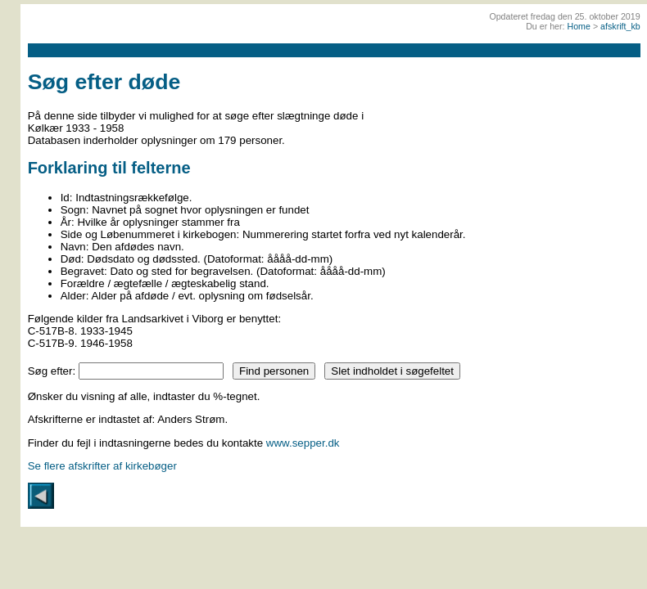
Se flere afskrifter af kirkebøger (102, 466)
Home (579, 26)
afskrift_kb (620, 26)
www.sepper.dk (303, 443)
